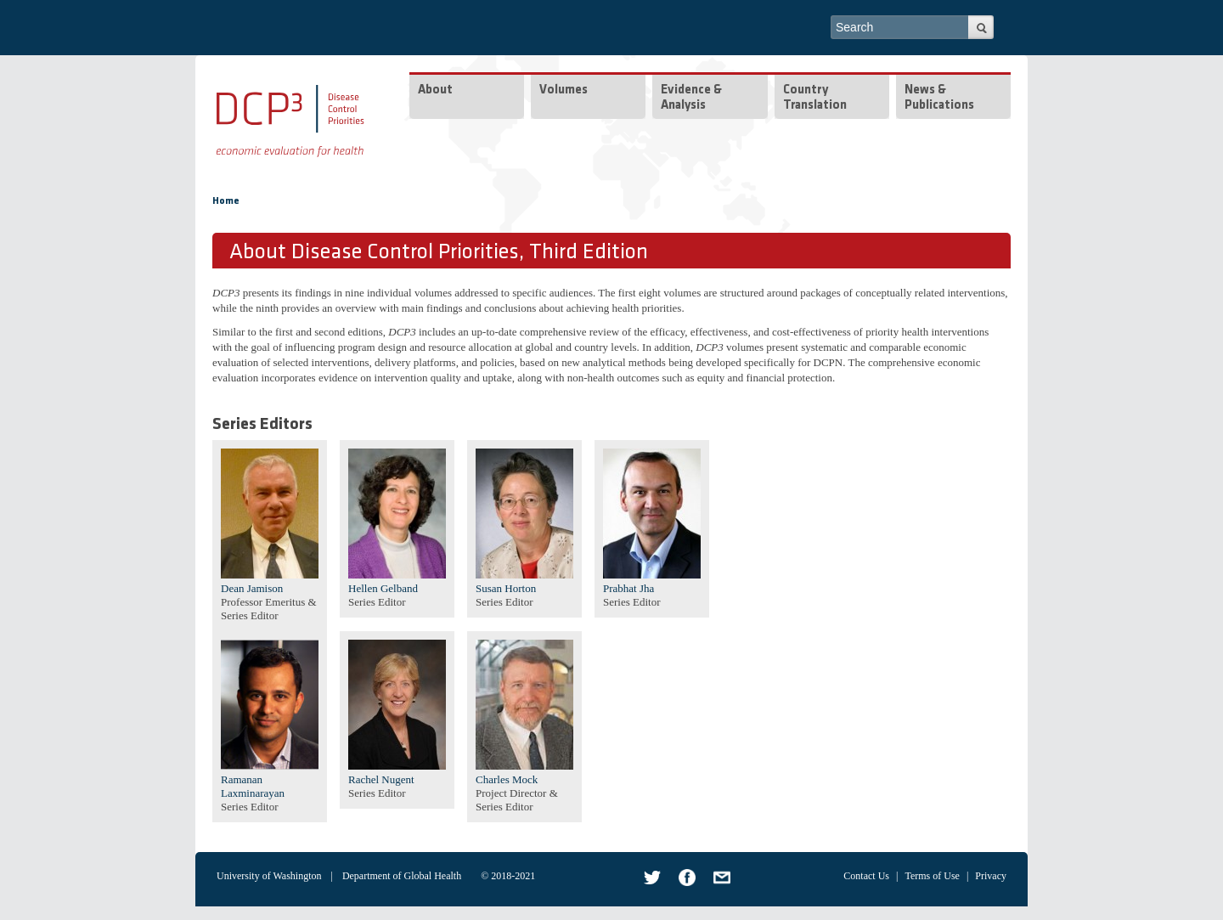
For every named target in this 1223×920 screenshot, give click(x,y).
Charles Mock (507, 779)
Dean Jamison (252, 588)
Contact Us (866, 876)
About (435, 90)
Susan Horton (506, 588)
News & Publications (939, 98)
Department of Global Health (401, 876)
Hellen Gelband (383, 588)
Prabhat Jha (628, 588)
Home (226, 201)
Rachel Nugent (381, 779)
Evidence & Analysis (691, 98)
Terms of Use (932, 876)
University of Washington (269, 876)
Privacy (990, 876)
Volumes (563, 90)
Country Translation (815, 98)
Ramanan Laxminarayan (253, 786)
